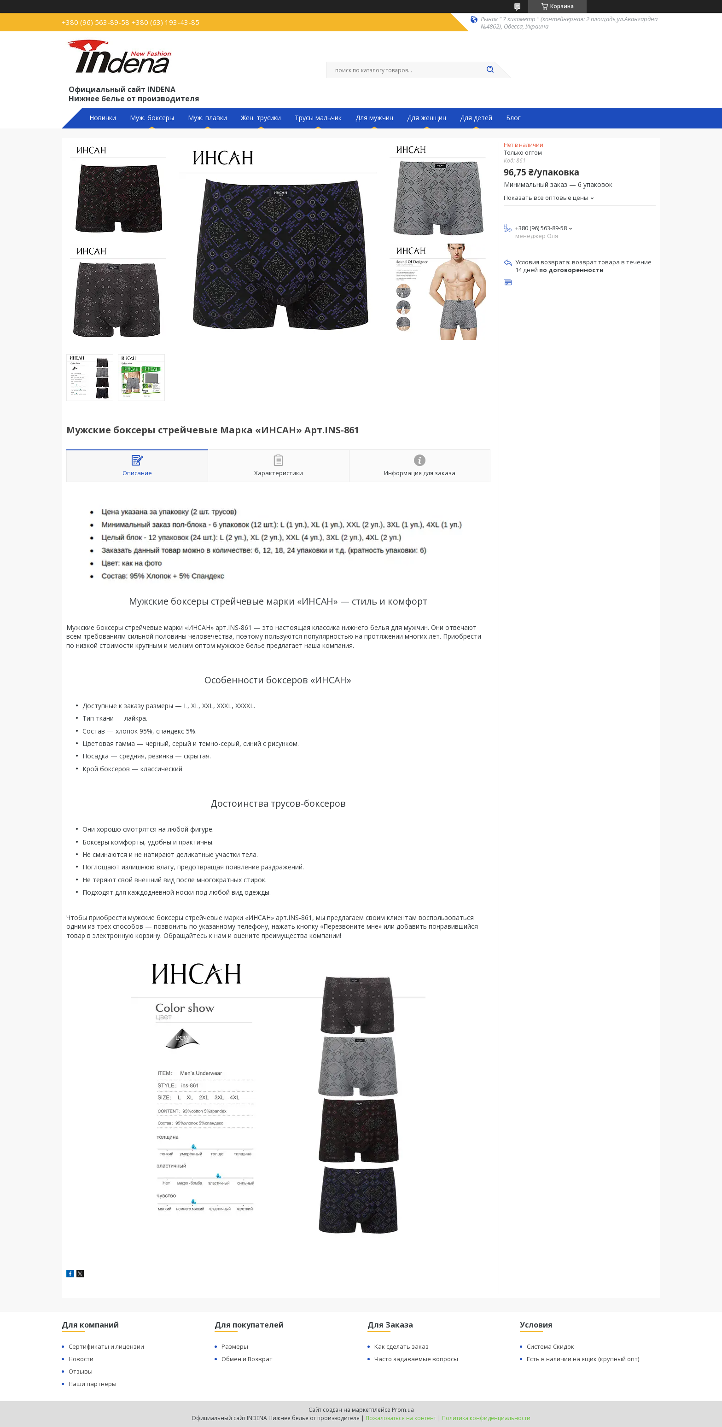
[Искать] (490, 70)
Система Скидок (550, 1346)
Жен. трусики (261, 118)
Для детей (476, 118)
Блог (513, 118)
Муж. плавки (207, 118)
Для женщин (426, 118)
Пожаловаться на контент (401, 1418)
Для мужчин (374, 118)
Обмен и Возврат (247, 1359)
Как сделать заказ (401, 1346)
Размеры (234, 1346)
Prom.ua (403, 1410)
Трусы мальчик (318, 118)
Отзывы (81, 1371)
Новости (81, 1359)
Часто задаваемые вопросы (416, 1359)
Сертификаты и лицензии (106, 1346)
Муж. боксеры (152, 118)
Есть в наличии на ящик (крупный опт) (583, 1359)
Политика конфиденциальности (486, 1418)
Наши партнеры (92, 1384)
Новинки (102, 118)
